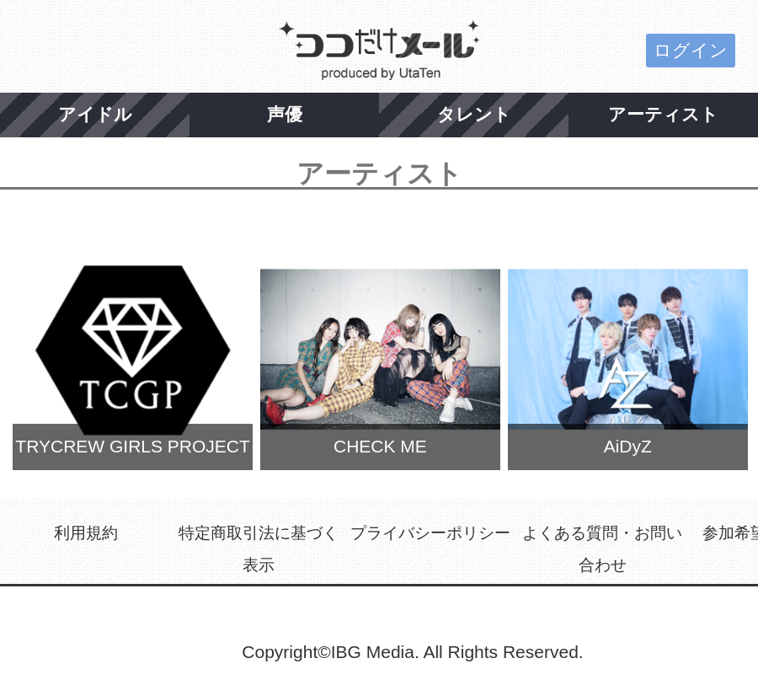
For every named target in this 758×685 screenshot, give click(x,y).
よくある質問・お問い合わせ (602, 549)
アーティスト (663, 114)
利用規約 (86, 533)
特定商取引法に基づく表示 (259, 549)
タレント (474, 114)
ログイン (691, 50)
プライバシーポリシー (430, 533)
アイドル (95, 114)
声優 (284, 114)
